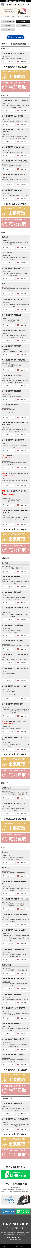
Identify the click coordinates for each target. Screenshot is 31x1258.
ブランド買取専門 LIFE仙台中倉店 (13, 148)
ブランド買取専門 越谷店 (10, 407)
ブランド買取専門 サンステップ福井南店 (15, 675)
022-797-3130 (6, 119)
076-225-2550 (6, 617)
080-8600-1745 (6, 178)
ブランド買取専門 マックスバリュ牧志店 (15, 1129)
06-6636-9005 (6, 926)
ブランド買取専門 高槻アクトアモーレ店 (15, 907)
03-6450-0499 (6, 304)
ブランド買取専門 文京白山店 (11, 317)
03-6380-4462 (6, 288)
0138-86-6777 (6, 57)
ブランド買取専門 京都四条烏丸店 (13, 1048)
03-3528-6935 (6, 273)
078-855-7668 (6, 1006)
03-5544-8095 (6, 351)
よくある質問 (23, 25)
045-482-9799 (6, 430)
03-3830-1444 (6, 320)
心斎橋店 (5, 860)
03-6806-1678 (6, 502)
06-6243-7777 (6, 863)
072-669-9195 (6, 910)
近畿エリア (4, 855)
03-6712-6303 (6, 336)
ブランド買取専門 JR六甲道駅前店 (13, 1017)
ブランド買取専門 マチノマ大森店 (13, 301)
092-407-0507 (6, 1116)
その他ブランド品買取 (16, 16)
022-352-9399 (6, 135)
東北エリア (4, 96)
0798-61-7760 (6, 1067)
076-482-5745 (6, 749)
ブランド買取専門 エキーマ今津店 (13, 1064)
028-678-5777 (6, 519)
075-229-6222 (6, 977)
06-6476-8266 (6, 894)
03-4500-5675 (6, 365)
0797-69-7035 (6, 991)
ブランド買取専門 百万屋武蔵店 (12, 629)
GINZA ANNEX (7, 254)
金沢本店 (5, 567)
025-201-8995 (6, 714)
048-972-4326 (6, 411)
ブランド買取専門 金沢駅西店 (11, 596)
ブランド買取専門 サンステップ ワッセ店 (15, 693)
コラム (8, 29)
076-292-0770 (6, 570)
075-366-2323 (6, 1052)
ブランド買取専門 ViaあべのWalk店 (14, 938)
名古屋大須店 (6, 795)
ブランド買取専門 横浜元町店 (11, 378)
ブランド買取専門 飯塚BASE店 (14, 728)
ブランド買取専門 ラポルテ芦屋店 (13, 987)
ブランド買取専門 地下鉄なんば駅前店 (14, 923)
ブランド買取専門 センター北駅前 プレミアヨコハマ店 (15, 426)
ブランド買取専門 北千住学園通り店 (15, 495)
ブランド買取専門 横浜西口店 (11, 394)
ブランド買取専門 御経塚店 (11, 580)
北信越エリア (5, 562)
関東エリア (4, 233)
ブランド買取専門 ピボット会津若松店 (14, 161)
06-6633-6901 (6, 941)
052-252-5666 (6, 798)
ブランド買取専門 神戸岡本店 (11, 1003)
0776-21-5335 (6, 664)
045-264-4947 (6, 381)
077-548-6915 (6, 1036)
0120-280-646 (6, 648)
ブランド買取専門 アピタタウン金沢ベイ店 (15, 613)
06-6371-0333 (6, 879)
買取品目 (7, 16)
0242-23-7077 (6, 165)
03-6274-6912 (6, 257)
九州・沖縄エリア (6, 1108)
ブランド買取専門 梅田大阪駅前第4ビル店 (15, 890)
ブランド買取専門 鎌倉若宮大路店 (15, 477)
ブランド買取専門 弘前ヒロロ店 (12, 191)
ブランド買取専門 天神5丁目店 (12, 1113)
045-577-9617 (6, 397)
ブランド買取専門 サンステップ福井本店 (15, 661)
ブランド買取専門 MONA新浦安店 (13, 443)
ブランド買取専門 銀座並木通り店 (13, 269)
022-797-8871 (6, 104)
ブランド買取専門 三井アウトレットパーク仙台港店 (15, 131)
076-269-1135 (6, 584)
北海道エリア (5, 49)
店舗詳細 (21, 62)
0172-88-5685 (6, 194)
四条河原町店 (6, 974)
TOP (2, 16)
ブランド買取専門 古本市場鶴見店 (13, 958)
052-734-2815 (6, 814)
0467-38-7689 (6, 482)
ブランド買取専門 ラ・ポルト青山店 (13, 332)
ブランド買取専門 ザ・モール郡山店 (13, 175)
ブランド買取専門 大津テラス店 (12, 1033)
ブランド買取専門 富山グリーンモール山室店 (15, 745)
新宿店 (4, 285)
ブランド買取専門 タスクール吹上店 (13, 811)
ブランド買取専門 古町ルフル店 (12, 711)
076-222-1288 (6, 599)
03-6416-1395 (6, 464)
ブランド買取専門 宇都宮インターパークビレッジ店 (15, 515)
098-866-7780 (6, 1132)
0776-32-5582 (6, 696)
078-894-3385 (6, 1020)
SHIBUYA (7, 459)
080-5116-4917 (6, 446)
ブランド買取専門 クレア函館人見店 (14, 53)
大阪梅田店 (6, 875)
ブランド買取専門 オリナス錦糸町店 (13, 362)
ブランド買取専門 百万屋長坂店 (12, 645)
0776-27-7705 (6, 678)
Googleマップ (8, 62)
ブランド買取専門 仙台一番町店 (12, 116)
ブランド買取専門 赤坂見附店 (11, 348)
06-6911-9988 (6, 961)
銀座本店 (5, 238)
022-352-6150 (6, 151)
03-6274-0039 (6, 241)
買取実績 (8, 25)
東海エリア (4, 790)
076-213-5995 (6, 633)
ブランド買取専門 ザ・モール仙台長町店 (15, 100)
